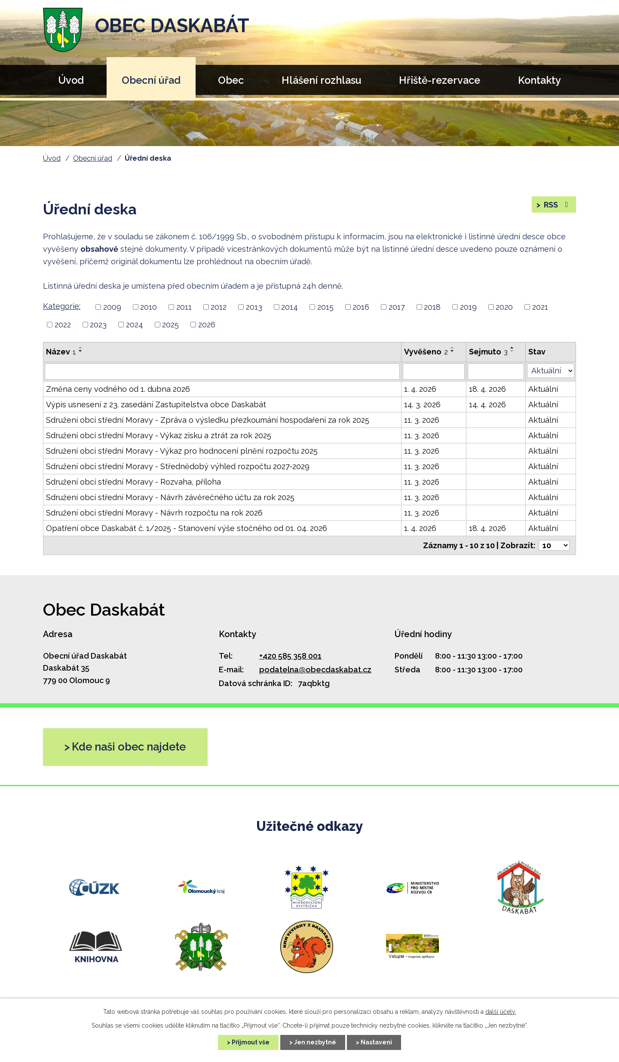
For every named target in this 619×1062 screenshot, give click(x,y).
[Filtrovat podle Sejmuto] (496, 371)
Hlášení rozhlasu (322, 80)
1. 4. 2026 (420, 389)
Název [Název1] (61, 351)
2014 (289, 306)
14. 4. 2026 (487, 404)
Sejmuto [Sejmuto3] (488, 351)
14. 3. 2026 (422, 404)
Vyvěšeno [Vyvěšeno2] (426, 351)
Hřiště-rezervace (439, 80)
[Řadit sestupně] (81, 351)
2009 (112, 306)
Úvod (71, 80)
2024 (134, 324)
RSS (557, 204)
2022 (63, 324)
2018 (432, 306)
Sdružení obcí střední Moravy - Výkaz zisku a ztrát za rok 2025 (158, 435)
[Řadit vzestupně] (81, 347)
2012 (219, 306)
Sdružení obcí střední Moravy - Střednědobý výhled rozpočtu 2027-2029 (178, 466)
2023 (98, 324)
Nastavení (376, 1042)
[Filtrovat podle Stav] (550, 370)
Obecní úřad (151, 80)
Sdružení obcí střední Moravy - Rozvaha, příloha (133, 481)
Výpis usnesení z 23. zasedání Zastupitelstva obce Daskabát (156, 404)
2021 (540, 306)
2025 (170, 324)
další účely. (500, 1011)
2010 (148, 306)
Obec (231, 80)
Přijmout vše (251, 1042)
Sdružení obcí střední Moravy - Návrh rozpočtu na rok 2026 (154, 512)
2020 (504, 306)
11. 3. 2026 (421, 419)
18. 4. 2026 (487, 389)
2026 (206, 324)
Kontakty (539, 80)
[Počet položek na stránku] (554, 545)
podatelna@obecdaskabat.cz (315, 669)
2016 (360, 306)
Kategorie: (61, 306)
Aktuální (543, 389)
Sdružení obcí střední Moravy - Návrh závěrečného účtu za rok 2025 (170, 497)
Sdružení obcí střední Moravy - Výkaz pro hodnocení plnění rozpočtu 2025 (182, 450)
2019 (468, 306)
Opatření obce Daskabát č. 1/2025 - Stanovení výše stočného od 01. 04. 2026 (186, 528)
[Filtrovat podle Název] (222, 371)
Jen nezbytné (315, 1042)
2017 (397, 306)
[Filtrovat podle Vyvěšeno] (434, 371)
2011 (184, 306)
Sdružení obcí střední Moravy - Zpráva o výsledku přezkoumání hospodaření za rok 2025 (207, 419)
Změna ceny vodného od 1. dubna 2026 (118, 389)
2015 (325, 306)
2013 (254, 306)
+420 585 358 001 (290, 655)
